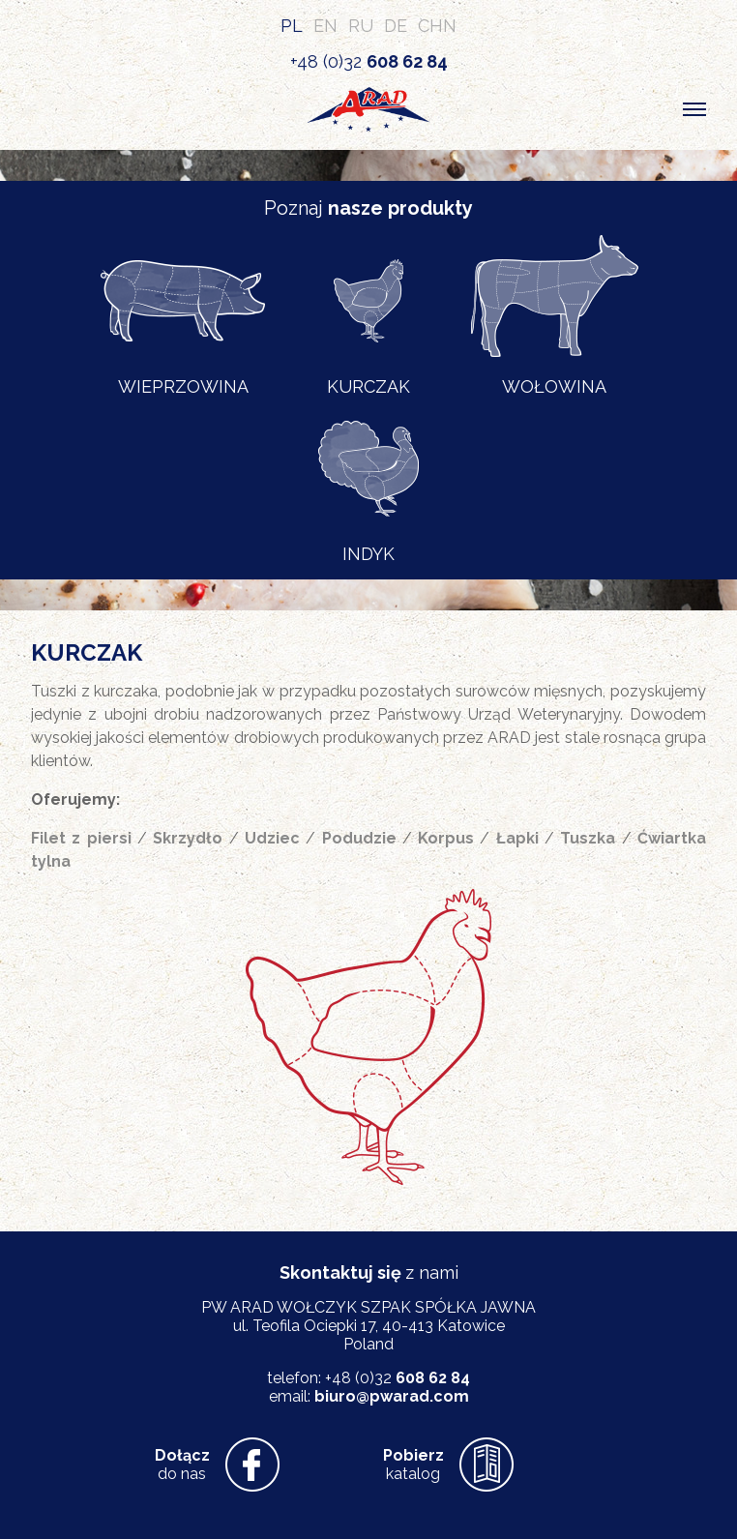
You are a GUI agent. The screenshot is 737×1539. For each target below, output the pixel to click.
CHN (437, 25)
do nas (182, 1464)
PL (291, 25)
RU (360, 25)
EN (325, 25)
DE (395, 25)
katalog (413, 1464)
